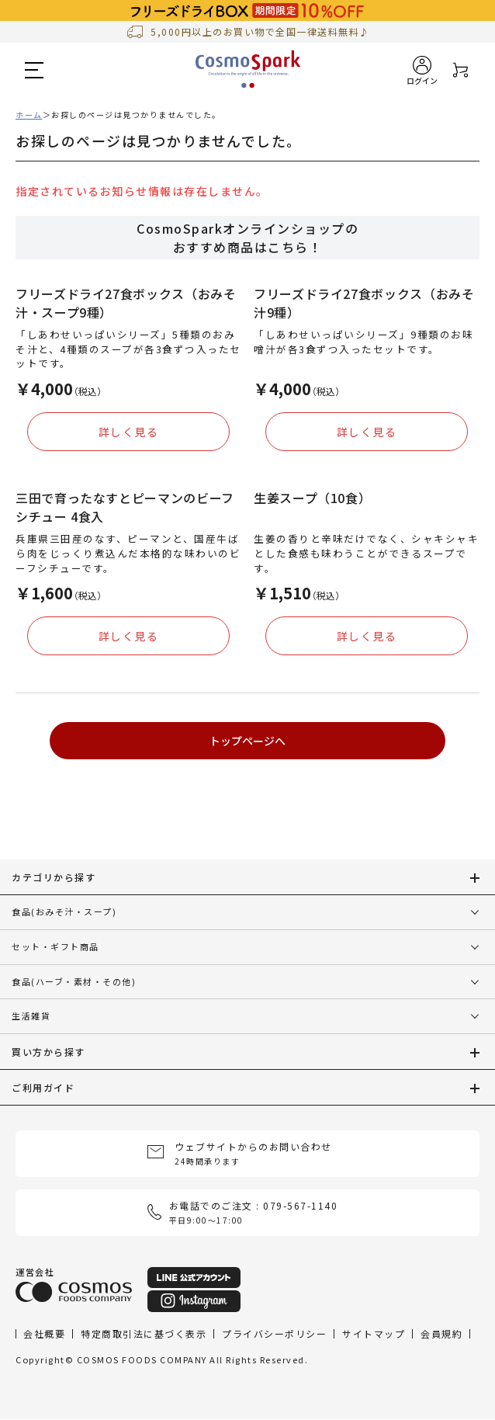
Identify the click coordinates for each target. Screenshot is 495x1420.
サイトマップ (373, 1333)
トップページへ (247, 740)
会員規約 (441, 1333)
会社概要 (44, 1333)
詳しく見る (129, 431)
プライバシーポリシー (274, 1333)
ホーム (29, 114)
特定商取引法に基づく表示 (143, 1333)
